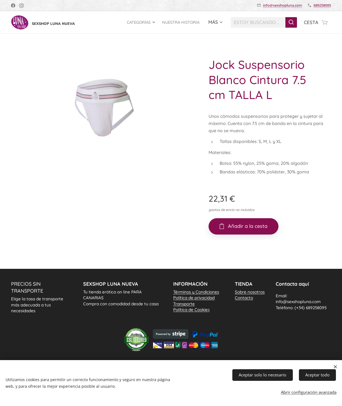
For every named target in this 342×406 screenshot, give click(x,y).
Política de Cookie (191, 309)
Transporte (184, 303)
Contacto (244, 298)
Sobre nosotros (250, 292)
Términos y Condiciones (196, 292)
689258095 (322, 5)
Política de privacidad (194, 298)
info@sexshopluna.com (282, 5)
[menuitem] (132, 22)
